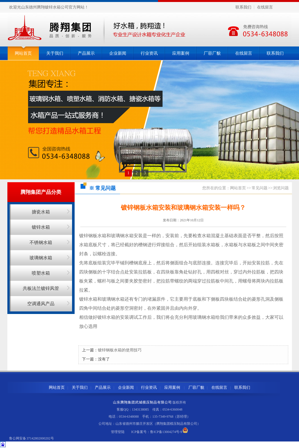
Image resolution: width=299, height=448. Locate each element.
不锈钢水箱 (41, 242)
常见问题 (260, 188)
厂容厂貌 (212, 53)
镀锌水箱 (41, 227)
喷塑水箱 (41, 273)
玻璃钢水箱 (41, 257)
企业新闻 (117, 53)
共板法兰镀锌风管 (41, 288)
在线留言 (265, 7)
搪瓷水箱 (41, 211)
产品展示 (86, 53)
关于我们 (54, 53)
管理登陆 (118, 432)
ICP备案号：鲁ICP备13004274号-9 (156, 432)
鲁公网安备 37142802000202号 (31, 438)
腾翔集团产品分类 (40, 192)
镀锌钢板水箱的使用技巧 (120, 350)
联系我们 (243, 7)
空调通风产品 (40, 303)
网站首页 (23, 53)
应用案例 (180, 53)
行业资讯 (149, 53)
